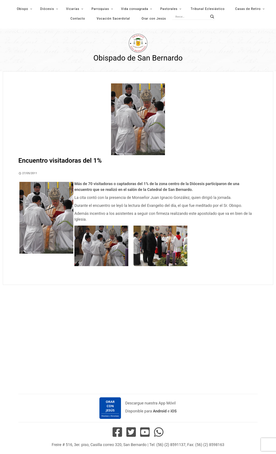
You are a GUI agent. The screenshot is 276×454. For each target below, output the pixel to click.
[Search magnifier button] (212, 17)
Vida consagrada (134, 9)
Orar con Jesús (153, 18)
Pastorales (168, 9)
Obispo (22, 9)
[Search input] (191, 17)
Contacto (78, 18)
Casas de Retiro (248, 9)
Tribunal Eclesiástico (208, 9)
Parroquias (100, 9)
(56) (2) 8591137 (170, 444)
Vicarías (73, 9)
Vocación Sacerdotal (113, 18)
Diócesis (47, 9)
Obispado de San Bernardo (138, 58)
